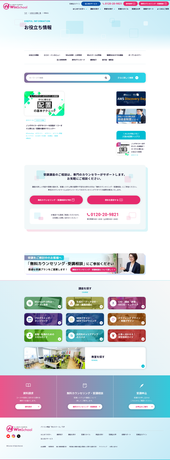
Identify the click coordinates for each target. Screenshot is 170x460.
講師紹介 (93, 60)
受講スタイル (85, 434)
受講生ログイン (74, 4)
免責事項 (51, 446)
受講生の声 (112, 434)
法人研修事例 (61, 60)
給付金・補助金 (108, 60)
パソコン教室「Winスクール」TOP (53, 427)
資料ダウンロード (78, 60)
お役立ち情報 (34, 55)
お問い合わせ (113, 446)
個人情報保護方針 (61, 446)
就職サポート (126, 434)
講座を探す (72, 434)
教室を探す (99, 434)
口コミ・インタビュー (52, 55)
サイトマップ (103, 446)
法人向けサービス (47, 439)
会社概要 (43, 446)
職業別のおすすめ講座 (115, 55)
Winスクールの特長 (94, 55)
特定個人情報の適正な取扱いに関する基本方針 (83, 446)
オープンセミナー (134, 55)
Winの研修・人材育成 (74, 55)
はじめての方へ (46, 434)
